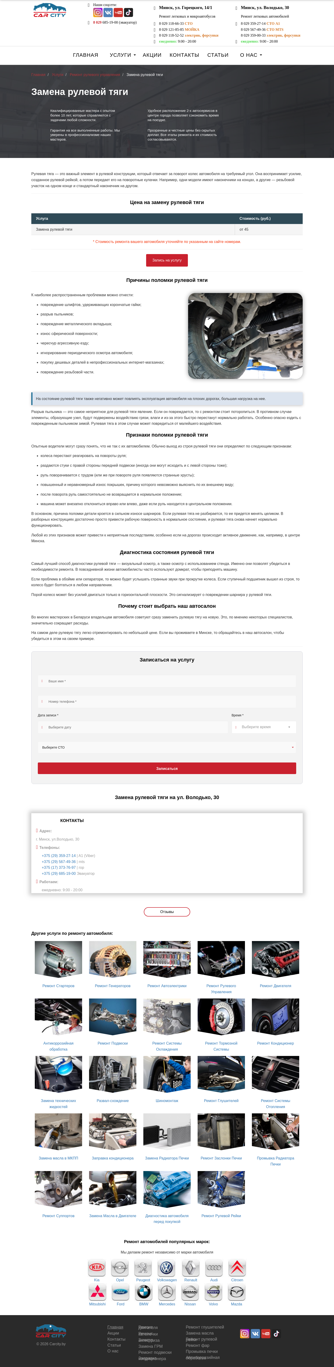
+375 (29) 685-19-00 (59, 874)
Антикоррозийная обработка (203, 1357)
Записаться (167, 769)
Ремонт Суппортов (58, 1216)
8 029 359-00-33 (270, 35)
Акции (152, 55)
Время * (238, 715)
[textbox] (264, 727)
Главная (85, 55)
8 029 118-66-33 (176, 23)
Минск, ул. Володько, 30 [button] (265, 7)
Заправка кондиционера (113, 1158)
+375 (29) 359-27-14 (59, 856)
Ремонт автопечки (148, 1333)
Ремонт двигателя (148, 1327)
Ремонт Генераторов (112, 986)
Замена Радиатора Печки (167, 1158)
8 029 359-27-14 (260, 23)
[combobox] (264, 727)
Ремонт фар (197, 1345)
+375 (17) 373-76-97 (59, 867)
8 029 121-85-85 (179, 29)
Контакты (184, 55)
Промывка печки (202, 1351)
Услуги (120, 55)
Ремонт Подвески (113, 1043)
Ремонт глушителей (205, 1327)
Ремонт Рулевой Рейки (221, 1216)
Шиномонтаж (167, 1101)
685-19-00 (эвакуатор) (115, 22)
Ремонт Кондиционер (275, 1043)
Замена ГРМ (150, 1346)
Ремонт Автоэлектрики (167, 986)
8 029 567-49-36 (262, 29)
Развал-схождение (113, 1101)
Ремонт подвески (155, 1352)
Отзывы (167, 912)
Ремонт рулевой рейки (201, 1339)
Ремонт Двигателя (275, 986)
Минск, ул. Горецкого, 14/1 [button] (185, 7)
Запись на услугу (167, 260)
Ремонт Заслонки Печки (221, 1158)
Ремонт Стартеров (58, 986)
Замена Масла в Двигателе (112, 1216)
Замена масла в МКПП (58, 1158)
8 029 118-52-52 (188, 35)
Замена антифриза (149, 1340)
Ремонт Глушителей (221, 1101)
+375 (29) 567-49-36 (59, 862)
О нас (248, 55)
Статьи (218, 55)
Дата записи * (48, 715)
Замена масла (200, 1333)
